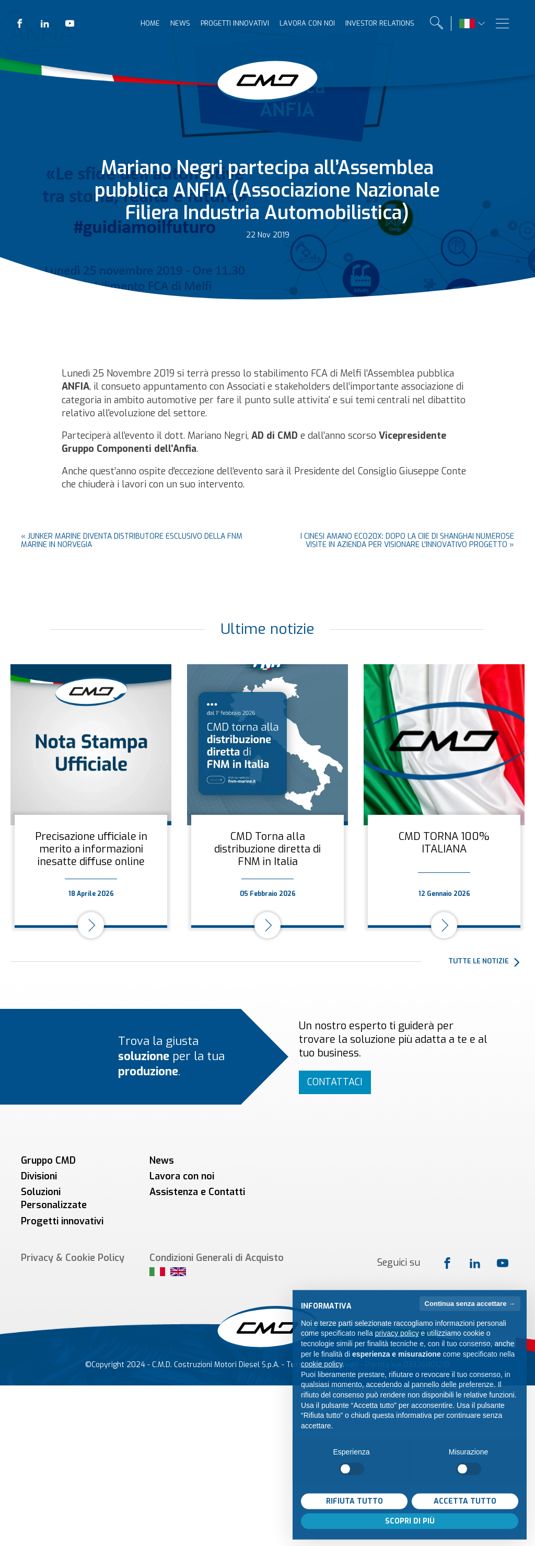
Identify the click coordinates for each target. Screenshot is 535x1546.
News (180, 23)
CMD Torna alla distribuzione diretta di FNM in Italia (267, 849)
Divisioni (39, 1176)
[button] (486, 962)
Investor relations (379, 23)
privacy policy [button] (397, 1351)
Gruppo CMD (48, 1160)
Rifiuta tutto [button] (354, 1519)
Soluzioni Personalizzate (54, 1198)
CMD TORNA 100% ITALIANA (444, 842)
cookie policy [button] (321, 1382)
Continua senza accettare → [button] (470, 1321)
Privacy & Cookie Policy (72, 1258)
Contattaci (335, 1082)
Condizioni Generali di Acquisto (216, 1258)
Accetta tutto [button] (465, 1519)
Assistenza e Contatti (197, 1192)
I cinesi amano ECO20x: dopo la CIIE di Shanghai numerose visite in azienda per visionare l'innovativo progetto (407, 540)
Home (150, 23)
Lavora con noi (307, 23)
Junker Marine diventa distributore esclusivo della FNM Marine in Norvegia (131, 540)
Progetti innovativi (235, 23)
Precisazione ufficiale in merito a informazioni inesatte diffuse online (91, 849)
